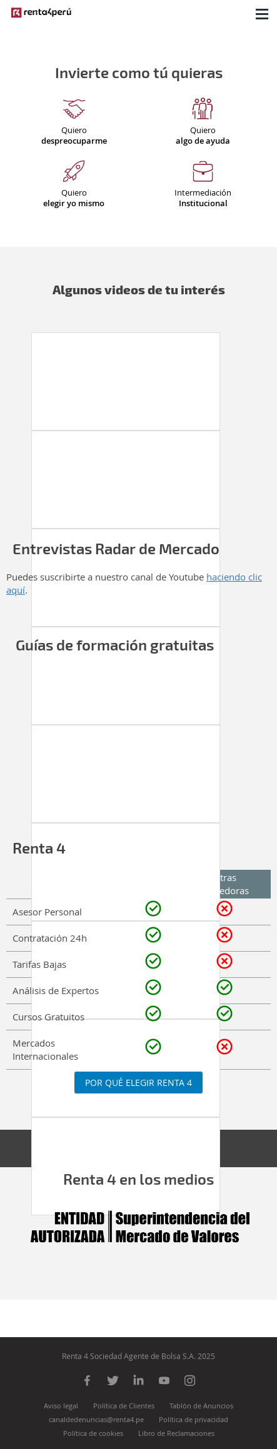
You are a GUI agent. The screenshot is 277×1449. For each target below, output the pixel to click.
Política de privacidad (193, 1419)
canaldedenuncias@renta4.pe (96, 1419)
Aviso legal (61, 1405)
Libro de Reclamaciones (176, 1433)
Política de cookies (93, 1433)
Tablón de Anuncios (201, 1405)
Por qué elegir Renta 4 (138, 1082)
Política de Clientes (123, 1405)
